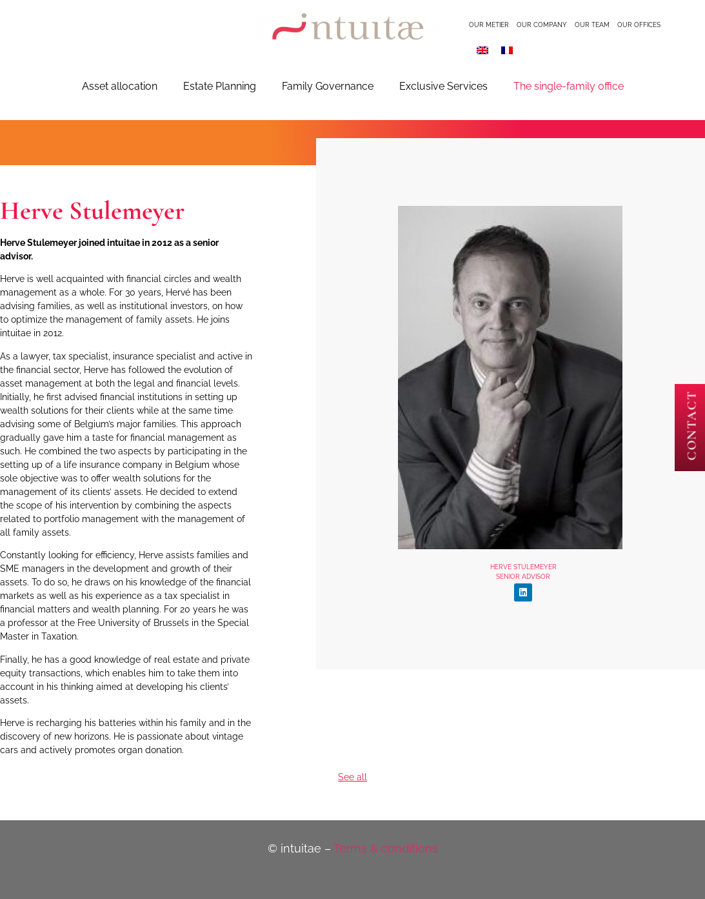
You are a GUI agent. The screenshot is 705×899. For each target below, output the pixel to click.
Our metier (489, 24)
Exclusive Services (443, 86)
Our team (592, 24)
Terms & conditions (385, 848)
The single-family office (568, 86)
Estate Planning (219, 86)
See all (352, 777)
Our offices (638, 24)
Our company (542, 24)
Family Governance (327, 86)
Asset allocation (119, 86)
